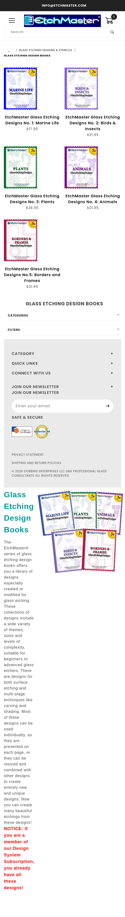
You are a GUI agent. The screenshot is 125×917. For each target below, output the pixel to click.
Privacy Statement (28, 455)
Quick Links (25, 363)
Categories (18, 315)
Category (23, 353)
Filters (14, 330)
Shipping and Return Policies (36, 463)
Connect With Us (31, 373)
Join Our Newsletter (35, 387)
